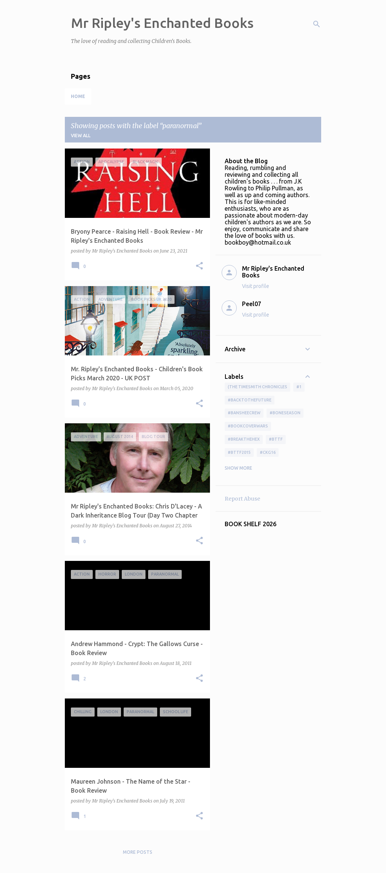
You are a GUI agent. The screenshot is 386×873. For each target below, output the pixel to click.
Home (78, 96)
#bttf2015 (239, 452)
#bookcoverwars (248, 426)
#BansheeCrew (244, 412)
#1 (299, 386)
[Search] (316, 24)
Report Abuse (242, 498)
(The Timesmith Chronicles (257, 386)
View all (80, 135)
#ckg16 (268, 452)
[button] (199, 266)
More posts (137, 852)
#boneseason (285, 412)
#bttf (276, 439)
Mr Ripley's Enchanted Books (162, 23)
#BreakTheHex (244, 439)
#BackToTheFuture (249, 400)
